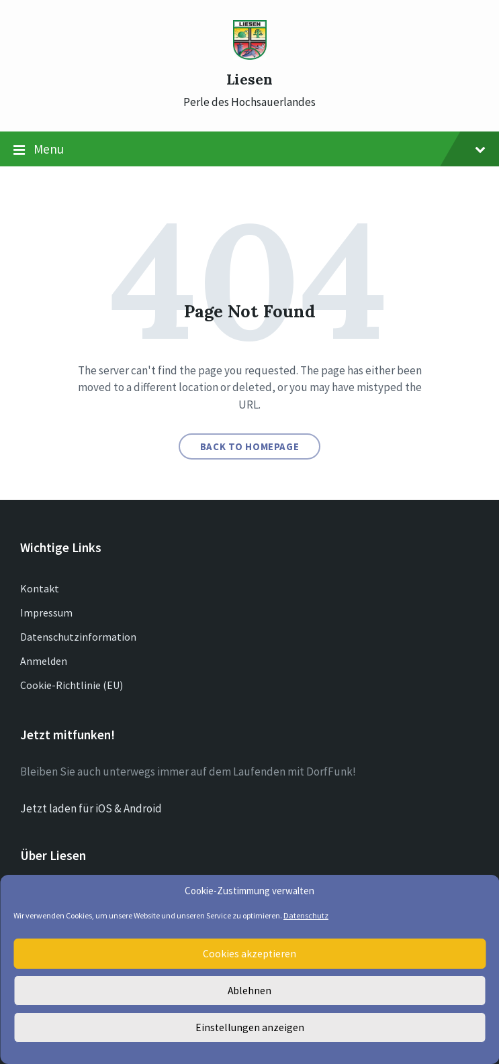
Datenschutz (305, 915)
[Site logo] (250, 55)
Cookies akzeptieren (250, 953)
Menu (249, 149)
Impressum (46, 612)
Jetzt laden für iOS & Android (91, 808)
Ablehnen (249, 990)
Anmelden (43, 661)
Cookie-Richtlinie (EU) (71, 685)
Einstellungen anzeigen (250, 1027)
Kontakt (39, 588)
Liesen (249, 79)
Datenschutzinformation (78, 636)
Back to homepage (250, 446)
